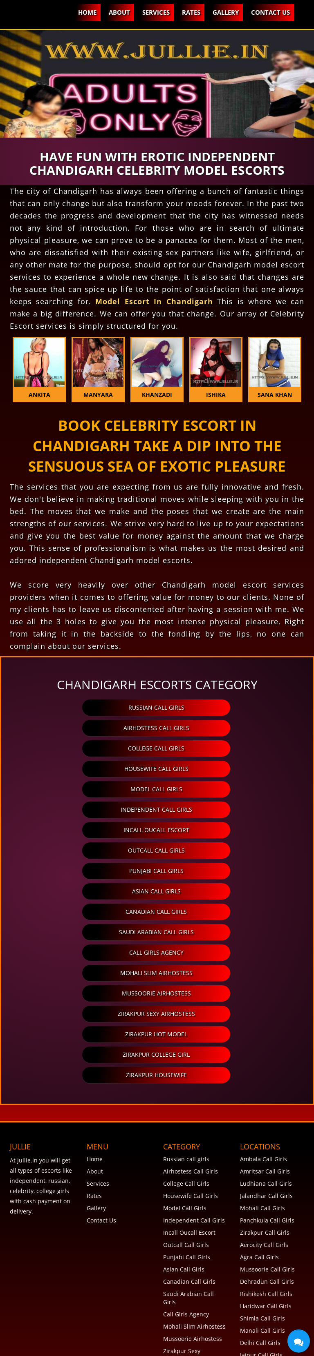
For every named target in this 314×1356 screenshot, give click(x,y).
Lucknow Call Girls (265, 1294)
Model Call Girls (85, 748)
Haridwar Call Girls (266, 1122)
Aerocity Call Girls (264, 1061)
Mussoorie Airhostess (84, 850)
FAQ (20, 1334)
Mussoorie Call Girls (267, 1085)
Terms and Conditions (68, 1334)
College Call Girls (85, 728)
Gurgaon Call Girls (265, 1257)
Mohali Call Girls (262, 1024)
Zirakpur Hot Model (85, 871)
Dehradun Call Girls (267, 1098)
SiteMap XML (31, 1341)
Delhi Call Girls (260, 1159)
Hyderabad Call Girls (268, 1245)
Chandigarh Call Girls (269, 1183)
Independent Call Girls (227, 748)
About (119, 12)
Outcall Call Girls (227, 769)
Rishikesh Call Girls (266, 1110)
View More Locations (268, 1306)
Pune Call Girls (260, 1196)
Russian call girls (85, 707)
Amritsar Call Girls (265, 987)
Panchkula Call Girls (267, 1036)
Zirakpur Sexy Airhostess (227, 850)
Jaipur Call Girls (261, 1171)
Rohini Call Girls (262, 1281)
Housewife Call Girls (227, 728)
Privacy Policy (130, 1334)
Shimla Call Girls (262, 1134)
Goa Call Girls (258, 1220)
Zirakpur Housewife (156, 891)
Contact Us (270, 12)
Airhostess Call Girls (227, 707)
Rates (191, 12)
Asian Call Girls (227, 789)
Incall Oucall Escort (85, 769)
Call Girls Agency (85, 830)
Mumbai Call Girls (264, 1208)
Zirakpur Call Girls (264, 1049)
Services (156, 12)
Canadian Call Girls (85, 809)
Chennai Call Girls (264, 1232)
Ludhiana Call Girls (266, 1000)
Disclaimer (177, 1334)
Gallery (226, 12)
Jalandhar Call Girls (266, 1012)
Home (87, 12)
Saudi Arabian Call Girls (227, 809)
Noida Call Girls (261, 1269)
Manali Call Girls (262, 1147)
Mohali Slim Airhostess (227, 830)
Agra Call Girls (259, 1073)
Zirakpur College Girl (227, 871)
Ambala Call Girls (263, 975)
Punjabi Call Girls (85, 789)
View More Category (190, 1224)
